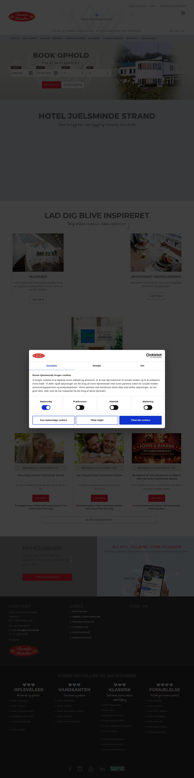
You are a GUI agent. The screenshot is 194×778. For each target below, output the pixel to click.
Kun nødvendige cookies (53, 420)
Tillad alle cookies (140, 420)
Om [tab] (142, 365)
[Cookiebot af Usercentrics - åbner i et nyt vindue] (148, 355)
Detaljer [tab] (97, 365)
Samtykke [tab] (51, 365)
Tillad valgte (97, 420)
